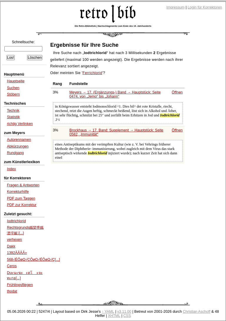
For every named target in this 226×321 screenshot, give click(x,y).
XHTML (114, 316)
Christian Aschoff (196, 312)
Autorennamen (19, 140)
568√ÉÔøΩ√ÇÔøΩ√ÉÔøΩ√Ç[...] (33, 260)
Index (11, 169)
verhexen (14, 240)
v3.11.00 (124, 312)
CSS (127, 316)
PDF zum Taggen (21, 198)
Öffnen (177, 92)
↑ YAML (108, 312)
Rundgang (15, 153)
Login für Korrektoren (204, 7)
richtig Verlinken (20, 124)
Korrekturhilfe (18, 192)
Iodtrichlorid (16, 221)
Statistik (13, 117)
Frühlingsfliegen (20, 285)
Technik (13, 110)
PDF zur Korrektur (21, 205)
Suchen (13, 88)
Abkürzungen (18, 146)
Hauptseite (15, 81)
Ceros (11, 266)
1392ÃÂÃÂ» (17, 253)
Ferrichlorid (92, 73)
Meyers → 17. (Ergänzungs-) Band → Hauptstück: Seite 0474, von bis (115, 94)
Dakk (11, 246)
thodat (12, 291)
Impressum (176, 7)
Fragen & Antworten (23, 185)
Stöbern (13, 94)
